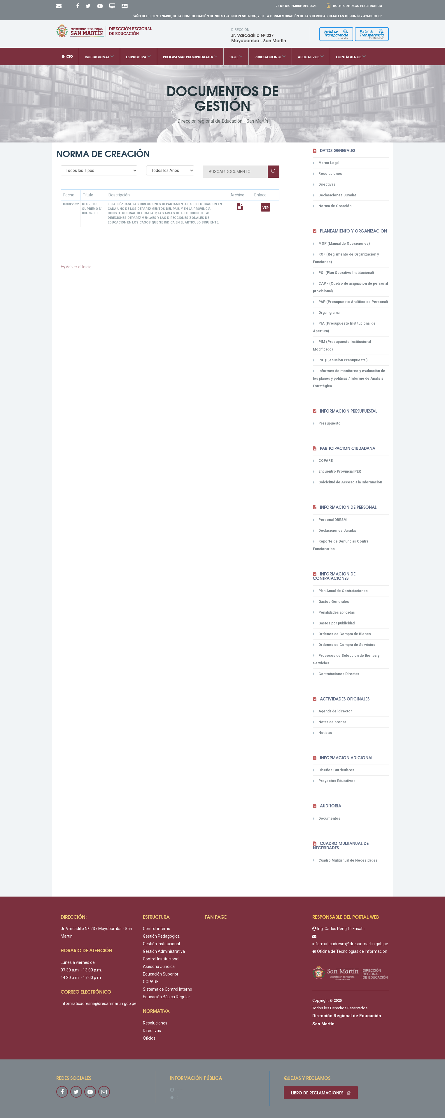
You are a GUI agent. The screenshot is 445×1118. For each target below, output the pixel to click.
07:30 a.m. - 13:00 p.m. (81, 970)
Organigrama (326, 312)
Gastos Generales (331, 601)
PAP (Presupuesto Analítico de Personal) (350, 302)
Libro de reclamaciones (321, 1092)
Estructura (138, 56)
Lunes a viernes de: (78, 962)
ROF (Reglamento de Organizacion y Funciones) (346, 258)
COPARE (323, 460)
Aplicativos (311, 56)
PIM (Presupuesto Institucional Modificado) (342, 345)
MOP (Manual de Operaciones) (341, 243)
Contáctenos (351, 56)
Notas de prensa (329, 722)
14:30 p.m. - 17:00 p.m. (81, 977)
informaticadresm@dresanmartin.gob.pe (98, 1003)
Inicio (67, 56)
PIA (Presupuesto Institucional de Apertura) (344, 327)
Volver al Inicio (76, 267)
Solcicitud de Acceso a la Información (347, 482)
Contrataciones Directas (336, 673)
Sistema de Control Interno (167, 989)
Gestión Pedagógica (161, 936)
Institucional (99, 56)
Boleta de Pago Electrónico (356, 6)
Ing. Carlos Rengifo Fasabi (338, 928)
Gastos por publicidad (334, 623)
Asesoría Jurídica (159, 966)
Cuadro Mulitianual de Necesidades (345, 860)
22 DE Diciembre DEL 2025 (296, 6)
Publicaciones (270, 56)
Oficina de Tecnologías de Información (349, 951)
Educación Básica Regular (166, 996)
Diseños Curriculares (333, 770)
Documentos (326, 818)
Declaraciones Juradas (335, 195)
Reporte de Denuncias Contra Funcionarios (340, 545)
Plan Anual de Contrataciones (340, 590)
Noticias (322, 732)
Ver (265, 207)
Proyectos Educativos (334, 781)
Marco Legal (326, 163)
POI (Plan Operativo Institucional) (343, 272)
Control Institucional (161, 959)
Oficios (149, 1038)
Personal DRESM (330, 519)
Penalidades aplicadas (334, 612)
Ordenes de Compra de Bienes (342, 633)
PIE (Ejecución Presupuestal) (340, 360)
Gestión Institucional (161, 943)
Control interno (156, 928)
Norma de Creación (332, 206)
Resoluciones (327, 173)
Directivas (324, 184)
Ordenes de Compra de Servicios (344, 644)
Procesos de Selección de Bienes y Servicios (346, 659)
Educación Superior (160, 974)
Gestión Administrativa (164, 951)
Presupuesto (327, 423)
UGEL (236, 56)
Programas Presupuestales (190, 56)
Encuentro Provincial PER (337, 471)
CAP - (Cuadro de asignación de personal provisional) (350, 287)
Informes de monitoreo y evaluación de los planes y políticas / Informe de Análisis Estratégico (349, 378)
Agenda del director (332, 711)
